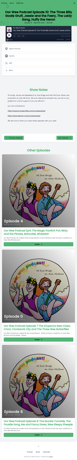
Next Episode (64, 138)
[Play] (9, 35)
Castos (51, 456)
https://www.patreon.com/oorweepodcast (24, 116)
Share (68, 39)
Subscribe (19, 3)
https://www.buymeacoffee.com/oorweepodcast (26, 111)
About (12, 3)
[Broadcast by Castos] (9, 40)
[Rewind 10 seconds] (14, 36)
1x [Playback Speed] (19, 36)
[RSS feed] (74, 3)
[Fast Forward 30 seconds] (23, 36)
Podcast (4, 3)
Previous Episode (14, 138)
